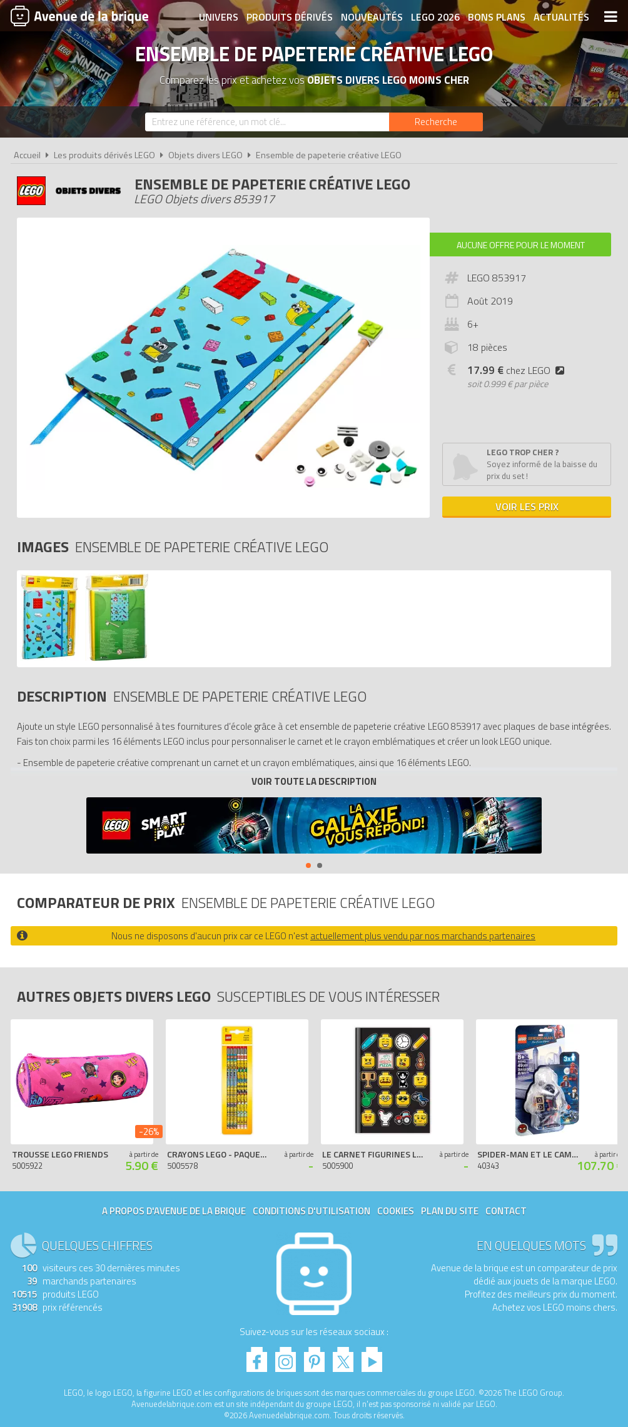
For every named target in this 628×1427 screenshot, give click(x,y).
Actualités (561, 16)
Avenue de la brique (79, 15)
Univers (218, 16)
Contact (506, 1211)
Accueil (27, 155)
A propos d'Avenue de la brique (174, 1211)
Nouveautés (372, 16)
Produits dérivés (289, 16)
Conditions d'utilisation (311, 1211)
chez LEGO (518, 370)
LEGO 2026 (435, 16)
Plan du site (450, 1211)
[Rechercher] (436, 122)
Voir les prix (527, 506)
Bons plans (496, 16)
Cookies (395, 1211)
